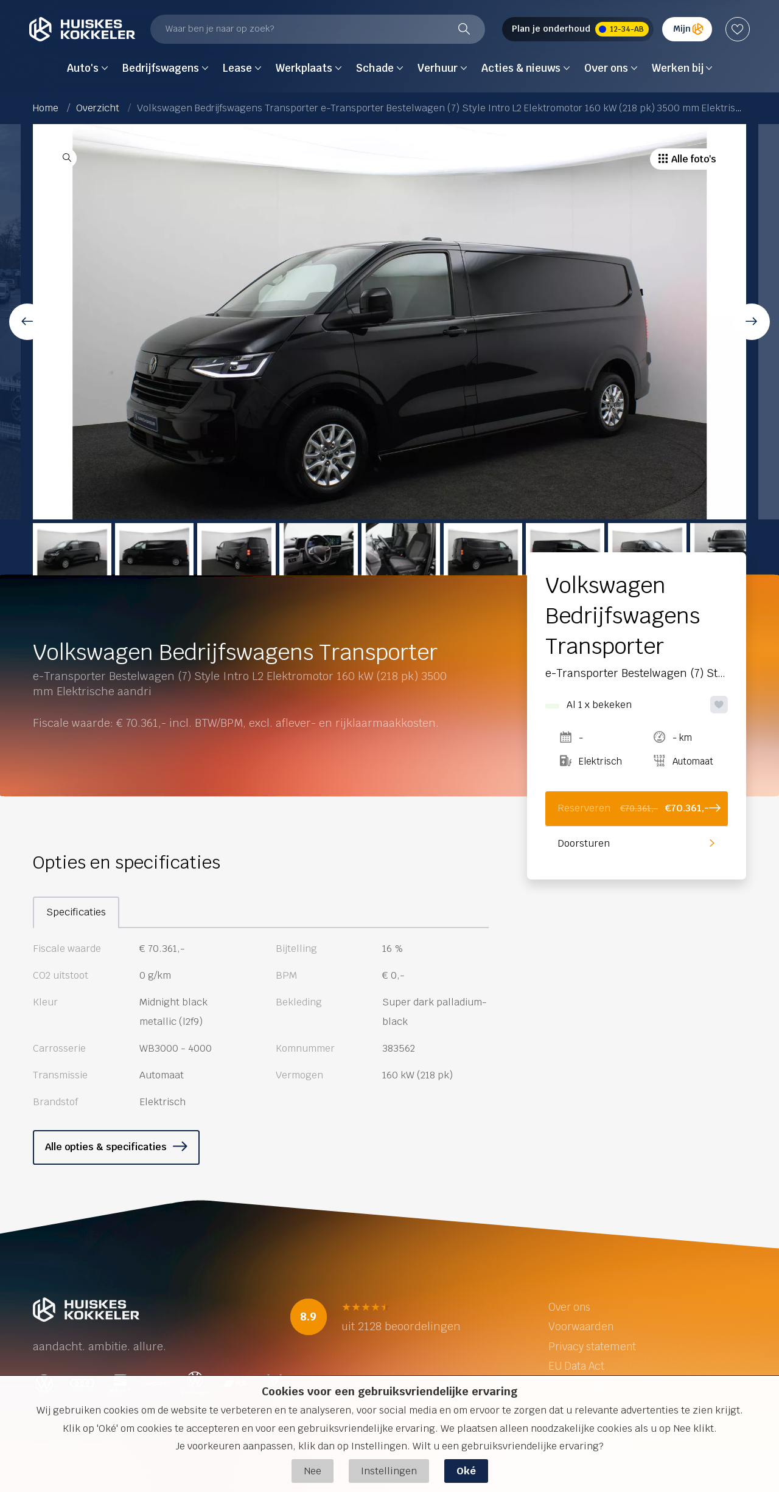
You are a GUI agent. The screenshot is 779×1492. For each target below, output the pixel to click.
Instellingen (389, 1471)
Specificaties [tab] (76, 912)
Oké (466, 1471)
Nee (312, 1471)
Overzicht (97, 108)
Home (45, 108)
